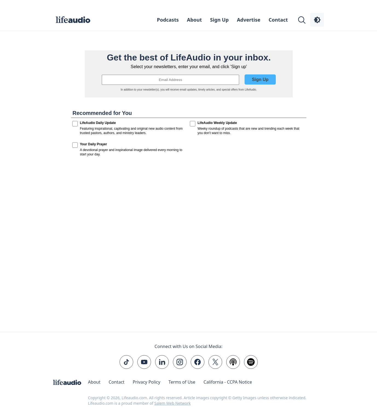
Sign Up (219, 19)
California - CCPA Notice (228, 382)
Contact (278, 19)
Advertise (248, 19)
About (194, 19)
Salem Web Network (172, 403)
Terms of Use (182, 382)
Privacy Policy (146, 382)
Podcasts (168, 19)
